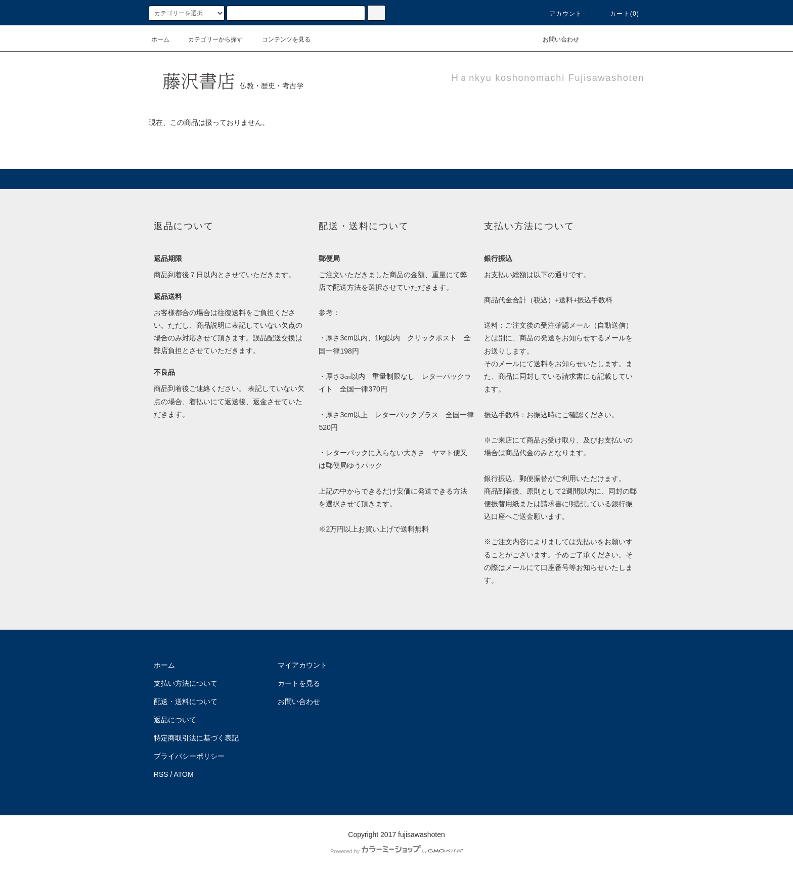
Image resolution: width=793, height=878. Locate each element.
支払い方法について (185, 683)
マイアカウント (302, 665)
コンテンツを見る (280, 39)
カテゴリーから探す (209, 39)
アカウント (560, 13)
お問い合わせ (555, 39)
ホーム (160, 39)
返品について (175, 720)
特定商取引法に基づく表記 (196, 738)
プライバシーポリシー (189, 756)
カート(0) (618, 13)
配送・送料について (185, 701)
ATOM (184, 774)
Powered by (396, 851)
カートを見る (299, 683)
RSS (161, 774)
